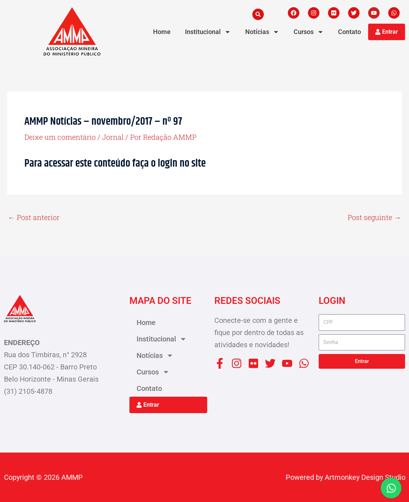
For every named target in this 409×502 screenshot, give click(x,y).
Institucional (208, 32)
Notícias (262, 32)
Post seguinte (374, 217)
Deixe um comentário (60, 137)
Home (162, 31)
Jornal (113, 137)
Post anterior (34, 217)
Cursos (309, 32)
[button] (258, 14)
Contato (349, 31)
